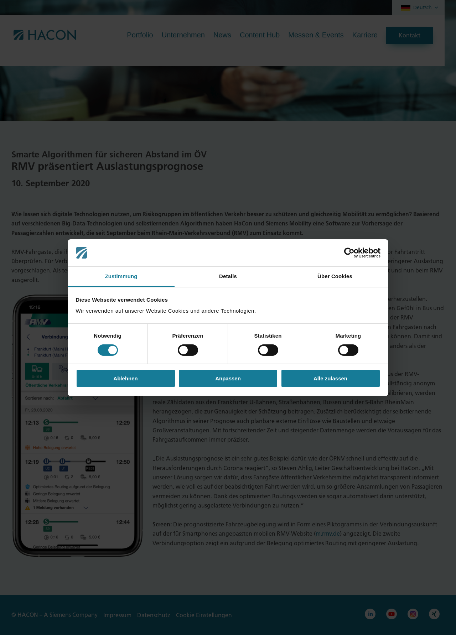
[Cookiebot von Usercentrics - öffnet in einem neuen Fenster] (349, 253)
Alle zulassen (330, 378)
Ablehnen (125, 378)
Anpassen (228, 378)
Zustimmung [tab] (121, 276)
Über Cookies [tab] (334, 276)
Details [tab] (228, 276)
